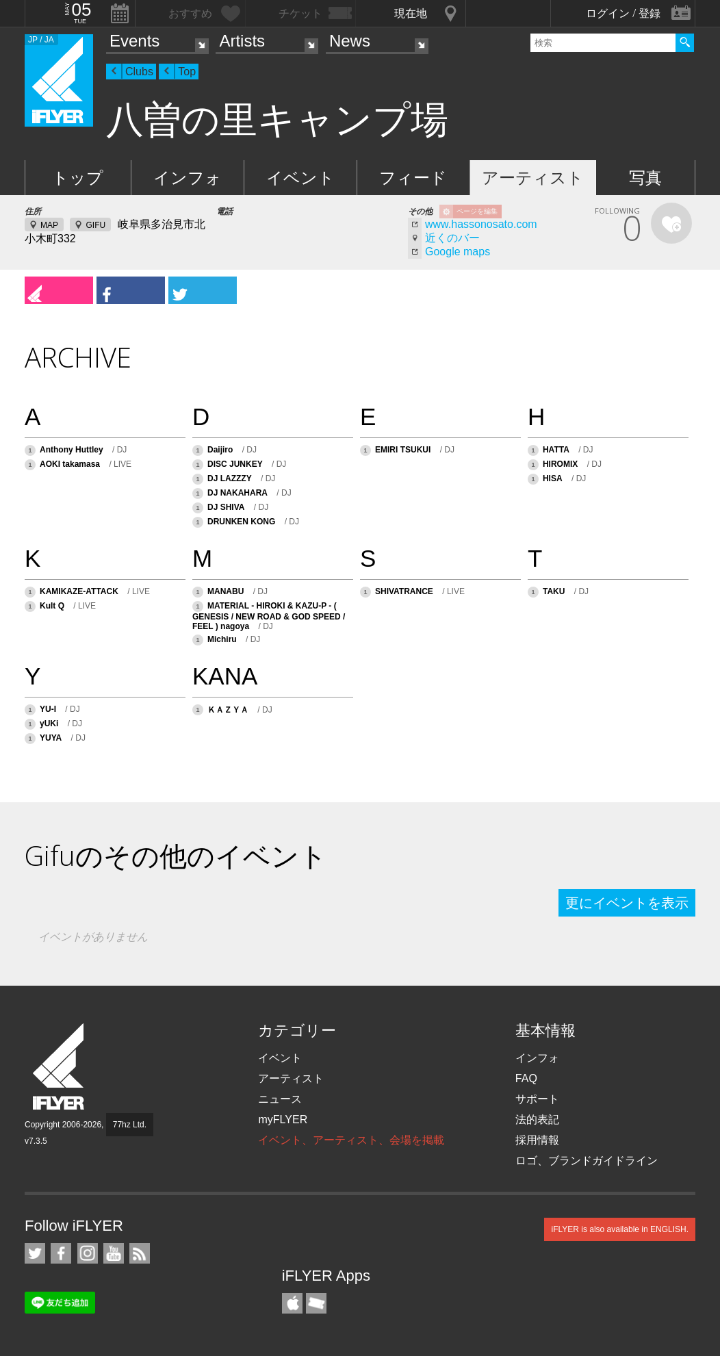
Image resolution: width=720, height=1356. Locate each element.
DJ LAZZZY (229, 478)
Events (134, 40)
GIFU (95, 225)
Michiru (222, 639)
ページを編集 (477, 211)
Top (187, 71)
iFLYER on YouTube (113, 1253)
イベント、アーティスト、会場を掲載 (351, 1140)
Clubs (139, 71)
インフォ (187, 177)
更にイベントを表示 (627, 902)
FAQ (526, 1078)
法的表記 (537, 1119)
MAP (49, 225)
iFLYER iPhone (292, 1303)
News (349, 40)
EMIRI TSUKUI (402, 450)
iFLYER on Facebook (61, 1253)
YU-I (48, 709)
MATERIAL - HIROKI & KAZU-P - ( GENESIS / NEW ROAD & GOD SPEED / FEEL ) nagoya (268, 616)
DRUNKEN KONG (241, 521)
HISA (553, 478)
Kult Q (53, 606)
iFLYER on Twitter (35, 1253)
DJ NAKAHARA (237, 493)
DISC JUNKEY (235, 464)
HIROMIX (560, 464)
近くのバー (452, 238)
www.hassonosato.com (481, 224)
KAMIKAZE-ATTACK (79, 591)
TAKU (554, 591)
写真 (645, 177)
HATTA (556, 450)
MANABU (225, 591)
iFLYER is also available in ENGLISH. (620, 1229)
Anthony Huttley (71, 450)
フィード (413, 177)
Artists (242, 40)
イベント (300, 177)
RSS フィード (139, 1253)
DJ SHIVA (225, 507)
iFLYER (59, 1067)
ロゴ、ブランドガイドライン (586, 1160)
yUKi (49, 723)
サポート (537, 1099)
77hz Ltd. (129, 1124)
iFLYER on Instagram (87, 1253)
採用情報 (537, 1140)
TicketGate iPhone (316, 1303)
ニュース (280, 1099)
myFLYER (282, 1119)
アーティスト (533, 177)
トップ (77, 177)
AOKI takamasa (70, 464)
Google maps (457, 251)
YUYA (51, 738)
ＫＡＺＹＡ (227, 710)
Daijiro (220, 450)
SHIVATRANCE (404, 591)
